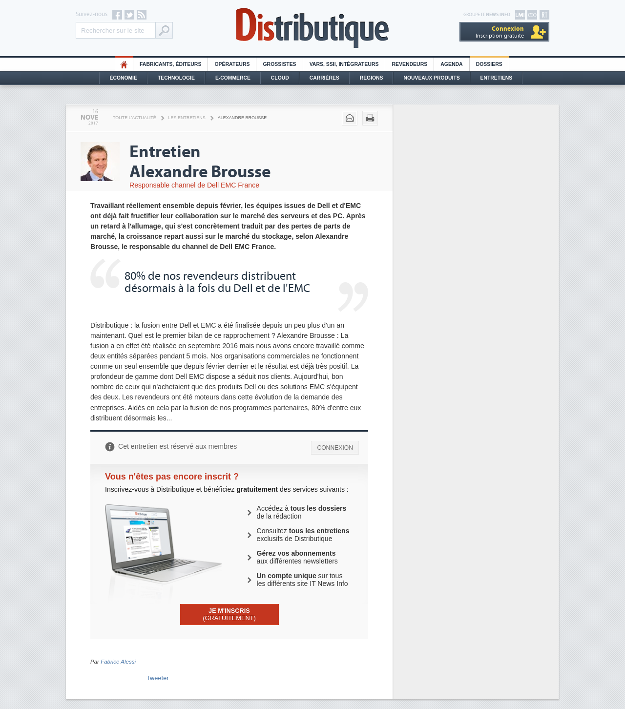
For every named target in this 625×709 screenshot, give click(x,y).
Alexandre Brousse (242, 117)
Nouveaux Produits (431, 78)
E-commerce (232, 78)
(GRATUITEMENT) (229, 614)
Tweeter (157, 678)
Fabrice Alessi (118, 662)
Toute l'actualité (134, 117)
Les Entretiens (187, 117)
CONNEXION (335, 447)
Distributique (312, 28)
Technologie (176, 78)
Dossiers (489, 64)
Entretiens (496, 78)
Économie (123, 78)
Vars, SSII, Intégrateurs (344, 64)
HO (124, 64)
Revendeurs (409, 64)
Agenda (451, 64)
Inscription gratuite (500, 32)
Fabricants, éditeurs (170, 64)
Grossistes (279, 64)
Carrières (324, 78)
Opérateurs (232, 64)
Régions (371, 78)
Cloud (280, 78)
